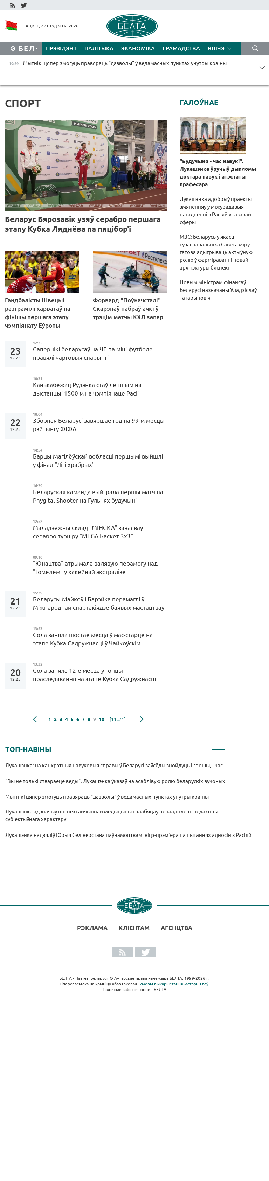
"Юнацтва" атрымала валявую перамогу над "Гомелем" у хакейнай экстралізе (95, 567)
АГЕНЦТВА (176, 927)
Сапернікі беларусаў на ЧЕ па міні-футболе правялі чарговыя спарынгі (93, 353)
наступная (142, 719)
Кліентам (134, 927)
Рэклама (92, 927)
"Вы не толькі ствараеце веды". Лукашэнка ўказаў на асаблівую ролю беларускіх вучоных (116, 781)
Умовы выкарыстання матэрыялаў (173, 983)
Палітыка (98, 48)
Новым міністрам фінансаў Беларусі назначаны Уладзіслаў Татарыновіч (218, 290)
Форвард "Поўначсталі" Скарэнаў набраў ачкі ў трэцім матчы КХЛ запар (129, 308)
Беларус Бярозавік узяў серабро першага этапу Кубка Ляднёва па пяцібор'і (83, 224)
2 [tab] (232, 746)
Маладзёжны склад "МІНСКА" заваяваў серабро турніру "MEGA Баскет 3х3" (88, 531)
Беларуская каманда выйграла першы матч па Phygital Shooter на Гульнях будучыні (98, 496)
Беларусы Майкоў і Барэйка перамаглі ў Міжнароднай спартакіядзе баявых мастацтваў (98, 603)
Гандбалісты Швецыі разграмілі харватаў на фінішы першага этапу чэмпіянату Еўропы (37, 313)
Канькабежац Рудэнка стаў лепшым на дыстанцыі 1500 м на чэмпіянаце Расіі (87, 389)
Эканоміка (138, 48)
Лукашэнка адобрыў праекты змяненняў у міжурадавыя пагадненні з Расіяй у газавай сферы (216, 210)
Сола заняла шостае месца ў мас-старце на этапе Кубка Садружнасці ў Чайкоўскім (93, 639)
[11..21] (118, 719)
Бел (27, 48)
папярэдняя (35, 719)
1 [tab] (218, 746)
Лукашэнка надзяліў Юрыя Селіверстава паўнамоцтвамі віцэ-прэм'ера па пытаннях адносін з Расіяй (128, 835)
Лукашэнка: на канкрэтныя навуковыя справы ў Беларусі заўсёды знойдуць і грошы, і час (114, 765)
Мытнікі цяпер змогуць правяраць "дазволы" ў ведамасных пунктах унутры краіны (107, 797)
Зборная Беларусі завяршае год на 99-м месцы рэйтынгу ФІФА (99, 424)
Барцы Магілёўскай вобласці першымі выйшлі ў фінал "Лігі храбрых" (98, 460)
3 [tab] (246, 746)
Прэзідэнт (61, 48)
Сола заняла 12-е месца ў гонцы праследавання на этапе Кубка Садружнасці (94, 674)
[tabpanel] (129, 803)
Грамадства (181, 48)
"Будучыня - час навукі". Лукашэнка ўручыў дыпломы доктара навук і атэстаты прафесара (218, 172)
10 (101, 719)
